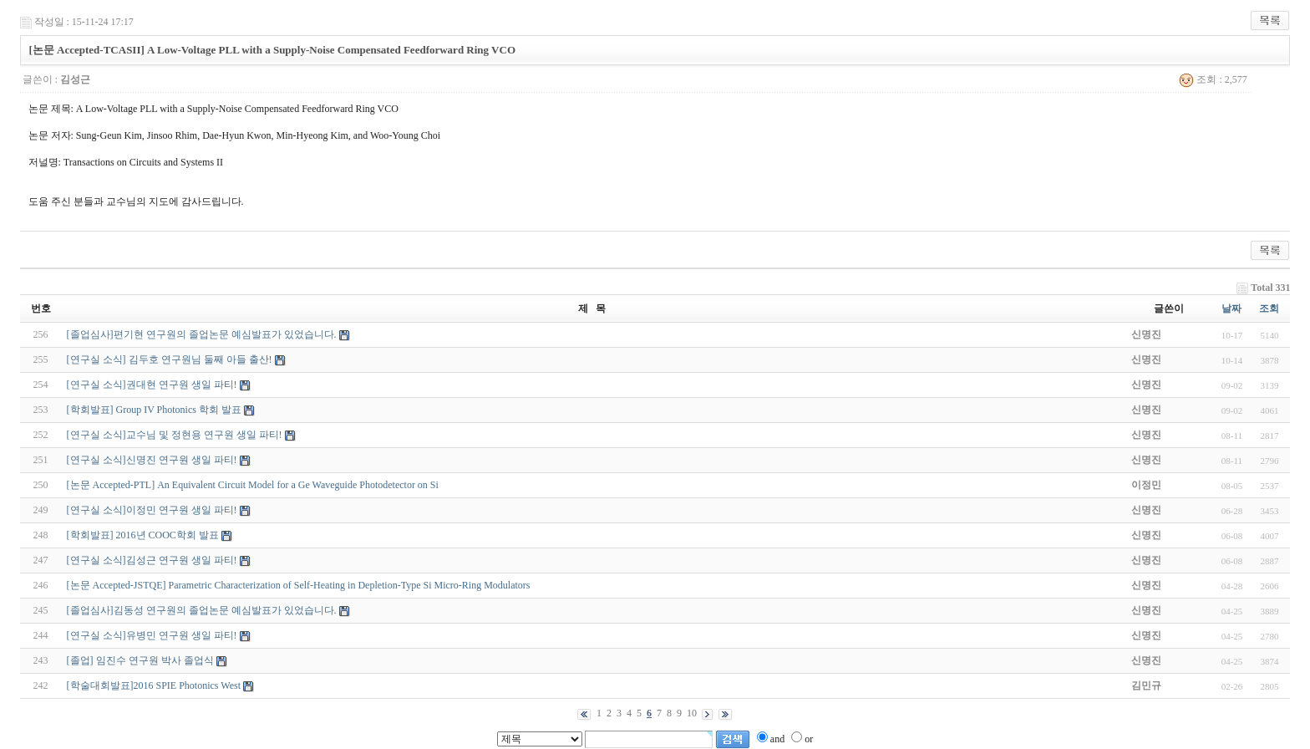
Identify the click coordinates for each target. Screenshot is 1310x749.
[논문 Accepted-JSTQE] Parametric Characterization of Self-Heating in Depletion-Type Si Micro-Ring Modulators (299, 585)
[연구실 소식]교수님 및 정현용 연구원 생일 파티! (174, 435)
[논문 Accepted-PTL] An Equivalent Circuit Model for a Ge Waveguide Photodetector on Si (253, 485)
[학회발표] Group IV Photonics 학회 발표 (154, 409)
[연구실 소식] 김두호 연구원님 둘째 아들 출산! (169, 359)
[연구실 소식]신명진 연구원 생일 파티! (152, 460)
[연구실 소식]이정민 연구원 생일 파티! (152, 510)
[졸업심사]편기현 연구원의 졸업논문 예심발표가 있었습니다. (202, 334)
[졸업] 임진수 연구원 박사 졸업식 (140, 660)
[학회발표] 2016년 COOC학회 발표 (143, 535)
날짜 (1231, 308)
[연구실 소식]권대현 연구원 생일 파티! (152, 384)
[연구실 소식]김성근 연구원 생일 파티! (152, 560)
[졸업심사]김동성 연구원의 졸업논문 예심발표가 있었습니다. (202, 610)
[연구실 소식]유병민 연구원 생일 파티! (152, 635)
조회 (1269, 308)
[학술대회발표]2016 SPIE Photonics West (154, 685)
